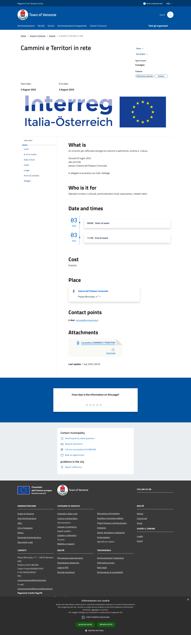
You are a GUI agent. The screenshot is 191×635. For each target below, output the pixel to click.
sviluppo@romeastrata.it (87, 320)
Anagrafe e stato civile (67, 513)
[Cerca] (170, 15)
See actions (142, 54)
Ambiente (101, 527)
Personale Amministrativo (29, 537)
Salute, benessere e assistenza (111, 532)
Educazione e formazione (108, 513)
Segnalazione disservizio (68, 562)
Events (52, 35)
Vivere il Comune (38, 35)
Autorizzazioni (103, 537)
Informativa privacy (106, 562)
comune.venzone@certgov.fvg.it (32, 580)
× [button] (188, 600)
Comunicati (142, 518)
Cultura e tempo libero (67, 518)
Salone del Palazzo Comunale (93, 291)
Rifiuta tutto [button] (106, 624)
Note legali (102, 567)
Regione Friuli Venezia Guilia (30, 3)
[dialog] (95, 616)
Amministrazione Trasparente (110, 558)
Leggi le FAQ (62, 567)
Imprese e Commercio (67, 526)
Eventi (140, 541)
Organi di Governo (26, 513)
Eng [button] (169, 3)
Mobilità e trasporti (66, 543)
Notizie (140, 513)
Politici (21, 532)
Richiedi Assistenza (66, 572)
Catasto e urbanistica (66, 535)
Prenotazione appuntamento (70, 558)
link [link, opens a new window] (121, 612)
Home (23, 35)
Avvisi (139, 523)
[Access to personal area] (153, 3)
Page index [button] (28, 140)
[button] (95, 630)
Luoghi (140, 536)
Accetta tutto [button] (85, 624)
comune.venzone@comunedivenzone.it (35, 588)
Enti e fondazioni (25, 527)
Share (140, 48)
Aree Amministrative (27, 518)
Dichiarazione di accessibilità (110, 572)
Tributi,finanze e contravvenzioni (112, 523)
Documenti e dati (25, 542)
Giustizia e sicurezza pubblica (110, 518)
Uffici (20, 523)
